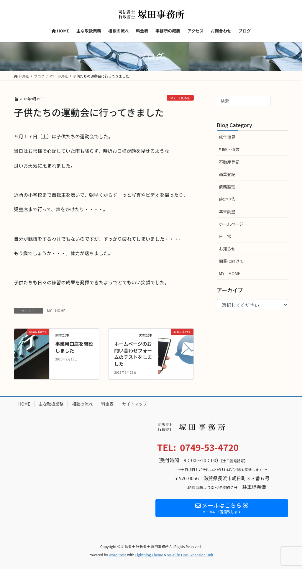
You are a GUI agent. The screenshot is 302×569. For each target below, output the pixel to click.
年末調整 (227, 211)
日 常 (225, 236)
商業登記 (227, 174)
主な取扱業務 (51, 404)
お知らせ (227, 249)
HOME (24, 404)
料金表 (107, 404)
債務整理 (227, 187)
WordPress (118, 554)
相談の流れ (82, 404)
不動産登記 (229, 162)
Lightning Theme (149, 554)
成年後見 (227, 137)
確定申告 (227, 199)
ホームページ (231, 224)
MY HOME (180, 98)
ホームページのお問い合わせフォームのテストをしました (133, 353)
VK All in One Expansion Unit (190, 554)
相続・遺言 (229, 149)
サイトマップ (134, 404)
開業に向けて (231, 261)
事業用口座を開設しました (74, 347)
